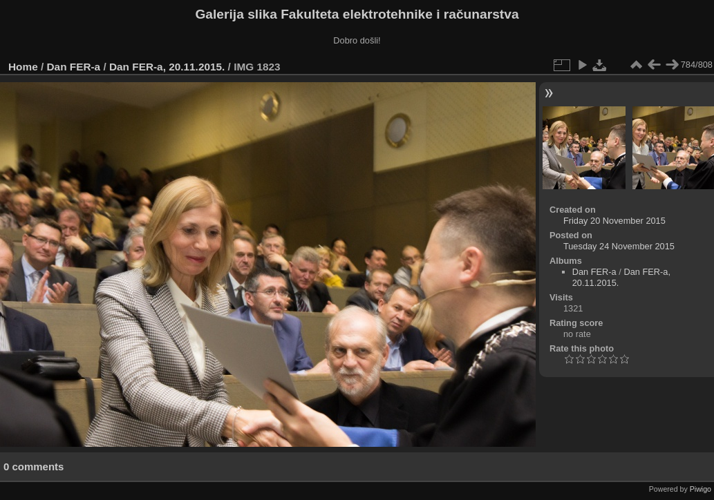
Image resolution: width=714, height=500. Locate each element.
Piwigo (700, 489)
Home (23, 67)
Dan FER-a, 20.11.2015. (167, 67)
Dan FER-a (74, 67)
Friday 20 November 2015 (614, 220)
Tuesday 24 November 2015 (619, 246)
